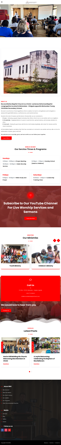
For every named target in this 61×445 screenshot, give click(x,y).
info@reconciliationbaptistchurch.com (30, 296)
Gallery (4, 419)
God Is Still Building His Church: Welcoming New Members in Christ (15, 358)
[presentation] (54, 240)
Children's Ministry (46, 266)
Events (4, 421)
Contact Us (6, 310)
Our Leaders (6, 398)
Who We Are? (6, 390)
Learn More (6, 138)
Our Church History (7, 395)
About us (46, 442)
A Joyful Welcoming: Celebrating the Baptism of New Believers (44, 358)
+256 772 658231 (30, 293)
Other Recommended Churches (10, 403)
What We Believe (7, 392)
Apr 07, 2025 (2, 347)
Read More (6, 363)
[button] (29, 371)
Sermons (5, 413)
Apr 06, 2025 (32, 347)
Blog (4, 416)
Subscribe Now (30, 218)
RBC (10, 442)
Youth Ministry (15, 266)
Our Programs (6, 400)
